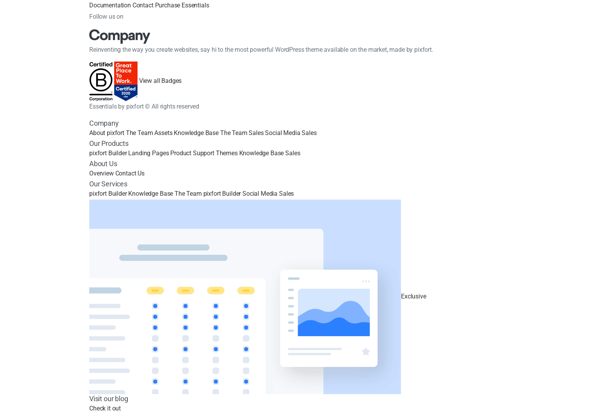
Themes (227, 153)
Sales (256, 133)
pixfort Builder (108, 153)
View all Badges (160, 81)
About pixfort (106, 133)
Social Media (282, 133)
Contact (143, 5)
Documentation (110, 5)
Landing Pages (148, 153)
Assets (163, 133)
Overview (101, 173)
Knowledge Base (196, 133)
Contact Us (130, 173)
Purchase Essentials (182, 5)
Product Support (192, 153)
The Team (139, 133)
